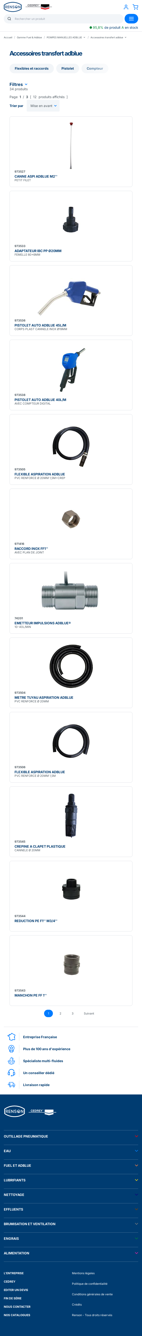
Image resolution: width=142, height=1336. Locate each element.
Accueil (8, 37)
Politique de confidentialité (89, 1283)
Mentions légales (83, 1273)
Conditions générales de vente (92, 1294)
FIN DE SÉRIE (12, 1298)
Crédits (77, 1304)
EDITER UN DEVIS (16, 1290)
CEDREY (9, 1281)
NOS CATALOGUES (17, 1315)
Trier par (16, 106)
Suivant (89, 1013)
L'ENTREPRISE (14, 1273)
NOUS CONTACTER (17, 1306)
